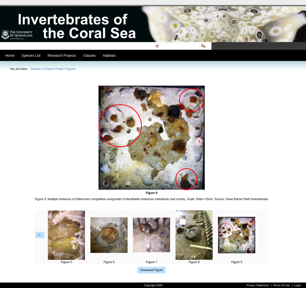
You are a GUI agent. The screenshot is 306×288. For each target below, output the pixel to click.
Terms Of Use (281, 285)
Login (297, 285)
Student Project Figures (59, 69)
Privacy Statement (257, 285)
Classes (35, 69)
